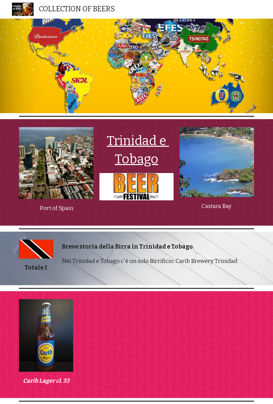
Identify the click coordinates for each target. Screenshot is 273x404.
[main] (56, 208)
